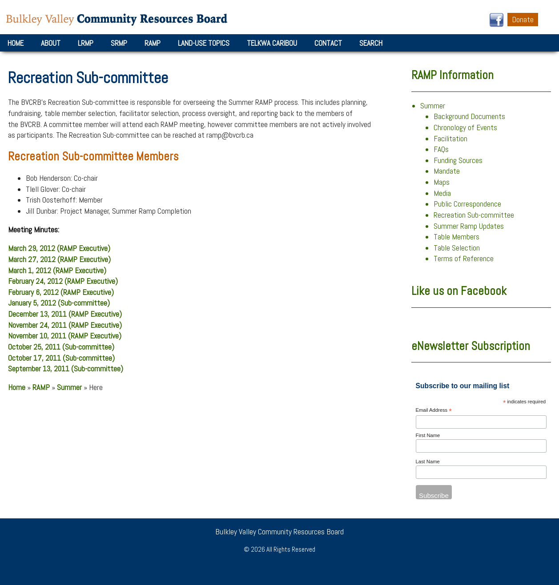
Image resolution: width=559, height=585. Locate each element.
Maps (442, 182)
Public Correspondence (467, 204)
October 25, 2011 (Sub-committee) (61, 347)
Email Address (434, 410)
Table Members (456, 237)
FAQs (441, 149)
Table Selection (457, 248)
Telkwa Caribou (272, 43)
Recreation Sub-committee (474, 215)
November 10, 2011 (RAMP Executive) (64, 336)
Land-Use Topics (203, 43)
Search (370, 43)
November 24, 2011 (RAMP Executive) (65, 325)
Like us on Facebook (459, 290)
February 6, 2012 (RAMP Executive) (61, 292)
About (50, 43)
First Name (428, 435)
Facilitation (450, 138)
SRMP (119, 43)
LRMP (85, 43)
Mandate (447, 171)
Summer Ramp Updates (469, 226)
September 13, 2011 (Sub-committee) (65, 369)
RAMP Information (452, 75)
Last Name (428, 461)
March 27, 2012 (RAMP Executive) (59, 259)
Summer (69, 387)
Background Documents (469, 116)
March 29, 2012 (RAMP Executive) (59, 248)
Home (16, 43)
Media (442, 193)
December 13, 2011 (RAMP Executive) (65, 314)
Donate (523, 19)
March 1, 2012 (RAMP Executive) (57, 270)
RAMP (153, 43)
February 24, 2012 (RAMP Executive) (63, 281)
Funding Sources (458, 160)
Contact (328, 43)
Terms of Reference (464, 258)
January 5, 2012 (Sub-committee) (59, 303)
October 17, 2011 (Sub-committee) (61, 358)
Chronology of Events (465, 127)
